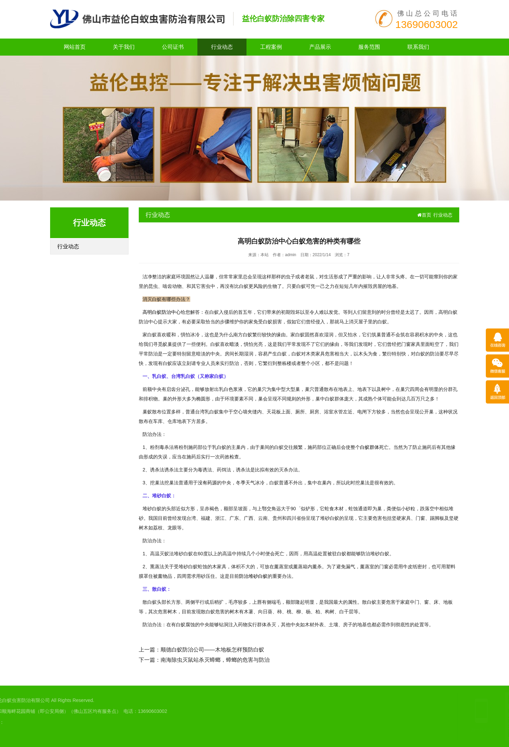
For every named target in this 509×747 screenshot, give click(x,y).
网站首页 (75, 47)
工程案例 (271, 47)
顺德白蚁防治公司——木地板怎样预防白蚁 (212, 650)
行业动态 (222, 47)
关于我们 (124, 47)
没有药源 (207, 482)
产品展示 (320, 47)
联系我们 (418, 47)
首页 (424, 215)
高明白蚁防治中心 (162, 312)
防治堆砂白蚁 (253, 576)
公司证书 (173, 47)
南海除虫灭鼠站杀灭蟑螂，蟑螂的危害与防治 (215, 660)
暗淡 (234, 344)
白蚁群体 (369, 447)
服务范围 (369, 47)
